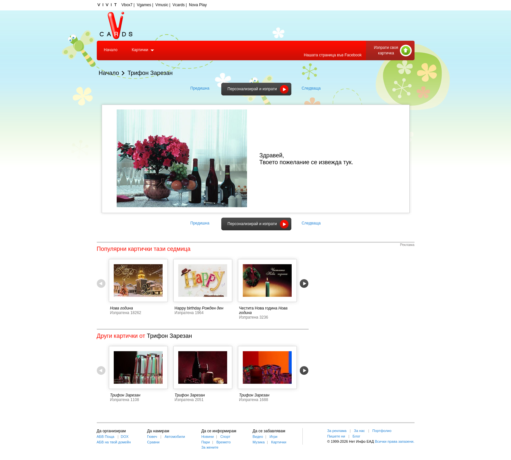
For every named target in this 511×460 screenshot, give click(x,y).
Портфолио (382, 431)
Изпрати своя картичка (386, 50)
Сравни (153, 442)
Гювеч (152, 436)
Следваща (311, 88)
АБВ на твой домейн (114, 442)
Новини (207, 436)
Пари (205, 442)
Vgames (144, 5)
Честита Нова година (258, 308)
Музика (259, 442)
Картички (140, 50)
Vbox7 (127, 5)
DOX (125, 436)
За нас (359, 431)
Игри (273, 436)
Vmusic (161, 5)
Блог (356, 436)
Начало (111, 50)
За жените (210, 447)
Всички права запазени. (394, 441)
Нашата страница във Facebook (333, 55)
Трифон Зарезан (150, 73)
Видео (258, 436)
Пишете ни (336, 436)
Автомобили (175, 436)
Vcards (178, 5)
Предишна (199, 88)
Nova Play (198, 5)
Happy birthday (188, 308)
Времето (223, 442)
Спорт (225, 436)
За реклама (336, 431)
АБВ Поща (105, 436)
